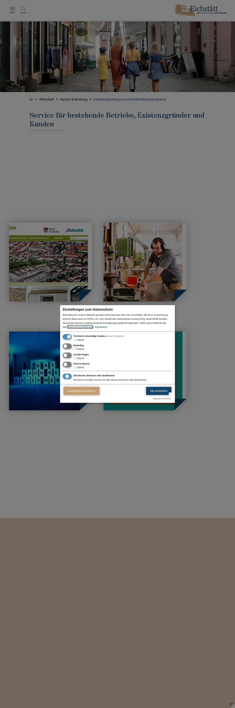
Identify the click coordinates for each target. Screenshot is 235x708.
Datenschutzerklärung (80, 327)
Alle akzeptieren (159, 390)
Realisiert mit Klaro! (162, 399)
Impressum (101, 327)
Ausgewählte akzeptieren (81, 390)
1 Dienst (78, 339)
